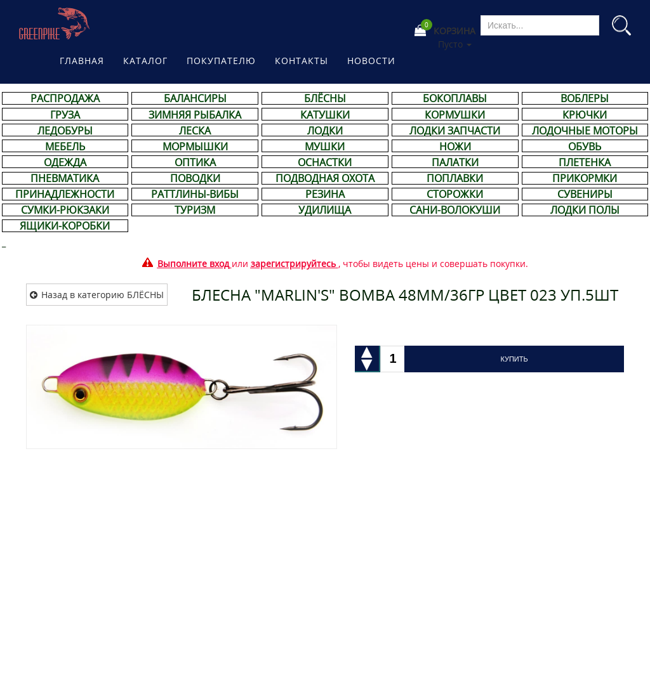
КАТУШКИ (325, 114)
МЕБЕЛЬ (65, 146)
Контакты (301, 61)
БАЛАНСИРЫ (195, 98)
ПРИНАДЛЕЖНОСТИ (64, 194)
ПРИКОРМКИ (584, 178)
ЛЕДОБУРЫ (65, 130)
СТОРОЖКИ (455, 194)
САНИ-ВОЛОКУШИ (454, 210)
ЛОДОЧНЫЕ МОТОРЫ (585, 130)
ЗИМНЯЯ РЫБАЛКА (195, 114)
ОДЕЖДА (65, 162)
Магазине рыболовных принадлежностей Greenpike (55, 23)
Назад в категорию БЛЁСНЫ (102, 295)
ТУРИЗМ (195, 210)
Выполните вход (193, 264)
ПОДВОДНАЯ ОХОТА (325, 178)
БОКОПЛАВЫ (455, 98)
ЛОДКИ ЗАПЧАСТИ (454, 130)
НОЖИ (455, 146)
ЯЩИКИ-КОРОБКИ (65, 225)
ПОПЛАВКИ (455, 178)
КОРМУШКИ (455, 114)
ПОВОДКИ (195, 178)
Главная (82, 61)
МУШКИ (325, 146)
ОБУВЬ (584, 146)
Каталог (145, 61)
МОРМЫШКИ (195, 146)
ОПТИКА (195, 162)
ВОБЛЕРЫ (584, 98)
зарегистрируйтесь (293, 264)
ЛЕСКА (195, 130)
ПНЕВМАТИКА (64, 178)
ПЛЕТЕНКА (585, 162)
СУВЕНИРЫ (585, 194)
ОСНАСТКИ (325, 162)
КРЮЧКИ (584, 114)
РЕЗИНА (325, 194)
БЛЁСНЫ (325, 98)
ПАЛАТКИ (455, 162)
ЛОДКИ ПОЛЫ (585, 210)
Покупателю (221, 61)
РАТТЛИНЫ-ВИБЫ (195, 194)
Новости (371, 61)
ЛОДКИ (325, 130)
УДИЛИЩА (324, 210)
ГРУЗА (65, 114)
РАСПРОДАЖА (65, 98)
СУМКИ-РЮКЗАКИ (65, 210)
